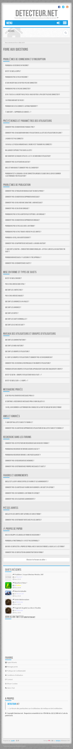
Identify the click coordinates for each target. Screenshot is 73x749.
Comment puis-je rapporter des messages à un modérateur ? (25, 243)
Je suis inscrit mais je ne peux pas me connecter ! (21, 83)
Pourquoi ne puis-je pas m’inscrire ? (16, 77)
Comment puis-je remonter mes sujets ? (18, 263)
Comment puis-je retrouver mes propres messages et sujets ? (25, 466)
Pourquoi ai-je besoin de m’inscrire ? (17, 65)
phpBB (13, 741)
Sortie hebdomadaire (21, 599)
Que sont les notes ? (11, 313)
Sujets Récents (11, 662)
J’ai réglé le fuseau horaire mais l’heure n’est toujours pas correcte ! (28, 144)
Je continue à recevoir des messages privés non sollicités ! (25, 401)
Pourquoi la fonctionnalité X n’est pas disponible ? (22, 541)
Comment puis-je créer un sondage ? (17, 208)
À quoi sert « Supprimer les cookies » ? (18, 112)
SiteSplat (58, 741)
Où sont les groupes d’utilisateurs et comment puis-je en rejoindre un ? (29, 357)
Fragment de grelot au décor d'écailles (27, 608)
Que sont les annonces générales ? (17, 301)
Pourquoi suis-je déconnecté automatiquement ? (21, 106)
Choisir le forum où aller (36, 560)
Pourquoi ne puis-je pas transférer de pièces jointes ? (23, 232)
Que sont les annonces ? (13, 307)
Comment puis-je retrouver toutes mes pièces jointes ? (23, 520)
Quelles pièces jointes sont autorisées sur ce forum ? (23, 514)
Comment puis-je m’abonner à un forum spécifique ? (22, 493)
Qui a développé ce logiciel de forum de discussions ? (22, 535)
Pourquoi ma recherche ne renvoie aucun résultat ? (22, 449)
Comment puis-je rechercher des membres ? (19, 460)
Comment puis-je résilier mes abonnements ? (20, 499)
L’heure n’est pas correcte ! (14, 138)
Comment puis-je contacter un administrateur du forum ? (24, 552)
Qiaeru (24, 746)
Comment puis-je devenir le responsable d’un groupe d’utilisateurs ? (28, 363)
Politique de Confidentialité (15, 671)
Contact (9, 679)
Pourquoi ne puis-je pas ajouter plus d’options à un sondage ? (25, 214)
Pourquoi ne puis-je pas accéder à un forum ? (20, 226)
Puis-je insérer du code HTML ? (15, 284)
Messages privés (11, 667)
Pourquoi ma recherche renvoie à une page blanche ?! (23, 455)
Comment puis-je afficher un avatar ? (17, 162)
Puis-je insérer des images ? (14, 296)
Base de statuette (19, 591)
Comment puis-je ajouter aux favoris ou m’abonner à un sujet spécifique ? (29, 487)
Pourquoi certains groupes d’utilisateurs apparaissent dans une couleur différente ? (34, 369)
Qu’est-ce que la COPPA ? (13, 71)
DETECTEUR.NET (36, 13)
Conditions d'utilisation (14, 675)
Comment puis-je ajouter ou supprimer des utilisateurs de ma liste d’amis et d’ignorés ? (34, 428)
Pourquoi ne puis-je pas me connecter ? (18, 89)
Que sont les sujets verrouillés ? (16, 319)
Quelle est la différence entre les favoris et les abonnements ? (26, 481)
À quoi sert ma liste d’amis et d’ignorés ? (19, 422)
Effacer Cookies (11, 684)
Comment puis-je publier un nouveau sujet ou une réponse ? (24, 191)
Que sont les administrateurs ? (15, 340)
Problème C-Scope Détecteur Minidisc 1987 (28, 574)
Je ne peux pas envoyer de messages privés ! (19, 395)
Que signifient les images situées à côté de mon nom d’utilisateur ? (28, 156)
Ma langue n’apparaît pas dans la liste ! (18, 150)
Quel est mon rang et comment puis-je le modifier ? (22, 168)
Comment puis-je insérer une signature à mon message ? (24, 202)
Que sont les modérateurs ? (14, 346)
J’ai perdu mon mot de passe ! (14, 100)
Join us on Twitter (20, 617)
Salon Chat (10, 688)
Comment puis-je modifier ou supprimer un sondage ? (22, 220)
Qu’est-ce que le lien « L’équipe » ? (16, 380)
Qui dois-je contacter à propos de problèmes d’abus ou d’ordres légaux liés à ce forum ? (35, 546)
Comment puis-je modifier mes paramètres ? (20, 127)
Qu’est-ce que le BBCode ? (13, 278)
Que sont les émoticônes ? (14, 290)
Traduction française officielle (11, 746)
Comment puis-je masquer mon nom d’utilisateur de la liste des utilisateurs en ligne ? (33, 133)
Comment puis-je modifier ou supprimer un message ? (22, 197)
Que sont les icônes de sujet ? (15, 325)
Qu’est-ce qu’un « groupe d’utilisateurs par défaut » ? (23, 375)
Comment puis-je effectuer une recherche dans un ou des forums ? (27, 443)
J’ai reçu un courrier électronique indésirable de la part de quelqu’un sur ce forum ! (33, 407)
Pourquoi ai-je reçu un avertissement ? (18, 237)
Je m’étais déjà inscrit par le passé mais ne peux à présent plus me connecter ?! (32, 94)
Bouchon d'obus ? (20, 583)
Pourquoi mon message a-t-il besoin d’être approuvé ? (23, 257)
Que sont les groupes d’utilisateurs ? (17, 351)
